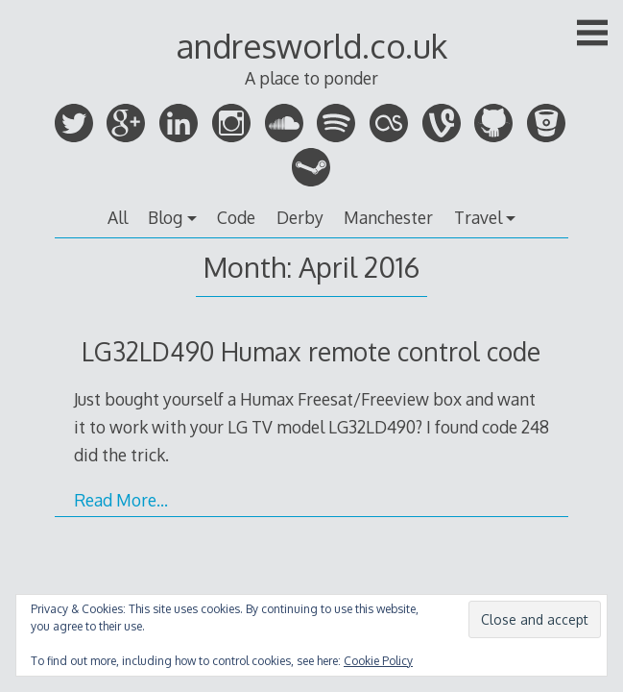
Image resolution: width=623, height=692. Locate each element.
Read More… (121, 499)
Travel (478, 217)
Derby (299, 217)
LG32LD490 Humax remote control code (311, 351)
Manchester (388, 217)
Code (236, 217)
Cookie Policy (378, 661)
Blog (165, 217)
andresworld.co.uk (311, 45)
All (118, 217)
